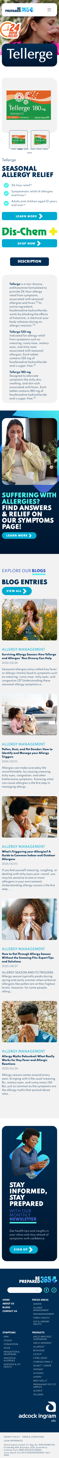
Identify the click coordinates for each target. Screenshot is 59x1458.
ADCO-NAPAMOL (42, 1343)
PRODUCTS (38, 1333)
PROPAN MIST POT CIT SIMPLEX (44, 1386)
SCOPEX (38, 1391)
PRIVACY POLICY (12, 1437)
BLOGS (6, 1307)
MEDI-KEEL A (40, 1381)
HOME (6, 1300)
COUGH (8, 1341)
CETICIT (37, 1354)
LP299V (37, 1377)
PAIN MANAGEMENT (43, 1314)
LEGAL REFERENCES (13, 1441)
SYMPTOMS (9, 1333)
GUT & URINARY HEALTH (41, 1323)
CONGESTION (11, 1344)
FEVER (7, 1348)
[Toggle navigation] (49, 10)
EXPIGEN (38, 1369)
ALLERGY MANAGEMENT (41, 1309)
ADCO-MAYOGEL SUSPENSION (42, 1338)
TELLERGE (38, 1395)
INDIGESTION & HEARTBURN (12, 1353)
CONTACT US (10, 1311)
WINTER (37, 1304)
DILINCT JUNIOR (42, 1366)
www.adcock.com (12, 1453)
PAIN (6, 1337)
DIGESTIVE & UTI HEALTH (12, 1366)
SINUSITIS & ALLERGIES (10, 1359)
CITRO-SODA (40, 1358)
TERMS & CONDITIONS (33, 1437)
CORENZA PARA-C (42, 1362)
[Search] (20, 1290)
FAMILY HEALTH (41, 1318)
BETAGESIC (39, 1351)
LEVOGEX (38, 1373)
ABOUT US (8, 1304)
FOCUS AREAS (40, 1300)
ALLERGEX (39, 1347)
